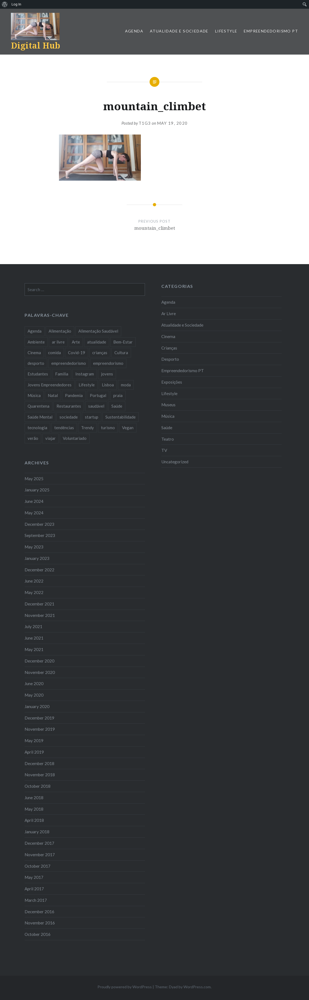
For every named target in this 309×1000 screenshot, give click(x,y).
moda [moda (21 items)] (126, 384)
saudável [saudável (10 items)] (96, 406)
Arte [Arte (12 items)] (76, 341)
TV (164, 450)
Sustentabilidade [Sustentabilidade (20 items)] (120, 416)
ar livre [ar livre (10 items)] (58, 341)
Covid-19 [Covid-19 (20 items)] (76, 352)
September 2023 (40, 535)
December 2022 (39, 569)
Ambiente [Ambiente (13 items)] (36, 341)
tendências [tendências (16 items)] (64, 427)
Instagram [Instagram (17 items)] (84, 373)
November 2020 (40, 672)
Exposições (171, 382)
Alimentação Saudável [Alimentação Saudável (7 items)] (98, 331)
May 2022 (34, 592)
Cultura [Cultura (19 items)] (121, 352)
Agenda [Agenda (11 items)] (34, 331)
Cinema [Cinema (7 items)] (34, 352)
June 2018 (34, 797)
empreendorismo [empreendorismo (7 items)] (108, 363)
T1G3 (145, 123)
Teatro (167, 439)
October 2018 (37, 786)
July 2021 (33, 626)
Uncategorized (174, 461)
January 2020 (37, 706)
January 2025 (37, 489)
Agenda (134, 31)
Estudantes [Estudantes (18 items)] (38, 373)
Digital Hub (35, 45)
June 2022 (34, 580)
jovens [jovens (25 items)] (107, 373)
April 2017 (34, 888)
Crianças (169, 347)
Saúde (166, 427)
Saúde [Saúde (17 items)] (116, 406)
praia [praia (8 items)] (118, 395)
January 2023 (37, 558)
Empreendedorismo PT (271, 31)
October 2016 (37, 934)
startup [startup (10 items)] (91, 416)
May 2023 (34, 546)
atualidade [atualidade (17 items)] (96, 341)
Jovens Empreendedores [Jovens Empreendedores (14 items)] (50, 384)
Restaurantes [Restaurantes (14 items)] (69, 406)
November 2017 (40, 854)
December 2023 (39, 524)
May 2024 (34, 512)
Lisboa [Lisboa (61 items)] (108, 384)
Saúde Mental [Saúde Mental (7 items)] (40, 416)
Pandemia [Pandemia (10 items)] (74, 395)
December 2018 (39, 763)
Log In (16, 4)
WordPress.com (197, 986)
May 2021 (34, 649)
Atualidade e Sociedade (179, 31)
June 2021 (34, 637)
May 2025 (34, 478)
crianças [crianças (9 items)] (99, 352)
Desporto (170, 359)
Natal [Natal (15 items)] (53, 395)
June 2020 (34, 683)
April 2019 (34, 752)
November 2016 (40, 922)
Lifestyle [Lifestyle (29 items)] (87, 384)
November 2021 (40, 615)
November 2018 (40, 774)
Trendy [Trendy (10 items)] (87, 427)
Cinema (168, 336)
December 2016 (39, 911)
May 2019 (34, 740)
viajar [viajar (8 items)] (50, 438)
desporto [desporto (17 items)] (36, 363)
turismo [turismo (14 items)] (108, 427)
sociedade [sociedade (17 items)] (69, 416)
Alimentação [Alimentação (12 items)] (60, 331)
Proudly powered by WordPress (124, 986)
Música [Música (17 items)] (34, 395)
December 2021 (39, 603)
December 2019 (39, 717)
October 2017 (37, 866)
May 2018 (34, 809)
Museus (168, 404)
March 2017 (36, 900)
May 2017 (34, 877)
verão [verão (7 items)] (33, 438)
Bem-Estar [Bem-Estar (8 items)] (123, 341)
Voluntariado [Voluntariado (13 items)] (75, 438)
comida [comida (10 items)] (54, 352)
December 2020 (39, 660)
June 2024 (34, 501)
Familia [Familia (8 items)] (61, 373)
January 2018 (37, 831)
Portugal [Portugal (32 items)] (98, 395)
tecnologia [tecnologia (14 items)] (37, 427)
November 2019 (40, 729)
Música (167, 416)
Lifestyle (226, 31)
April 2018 (34, 820)
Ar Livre (168, 313)
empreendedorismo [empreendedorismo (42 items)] (68, 363)
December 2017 (39, 843)
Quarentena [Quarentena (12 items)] (38, 406)
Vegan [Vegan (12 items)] (127, 427)
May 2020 (34, 694)
